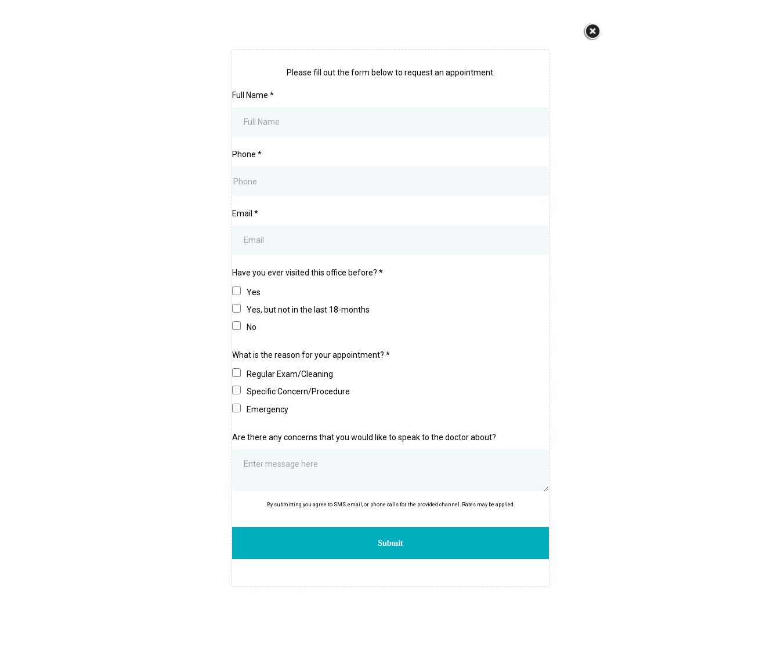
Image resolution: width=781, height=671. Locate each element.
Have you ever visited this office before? (307, 272)
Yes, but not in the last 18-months (308, 309)
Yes (254, 292)
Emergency (267, 409)
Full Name (253, 95)
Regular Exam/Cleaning (290, 374)
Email (245, 213)
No (251, 327)
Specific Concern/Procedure (298, 391)
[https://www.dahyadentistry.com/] (592, 31)
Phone (247, 154)
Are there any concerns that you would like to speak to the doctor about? (364, 437)
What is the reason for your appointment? (311, 355)
